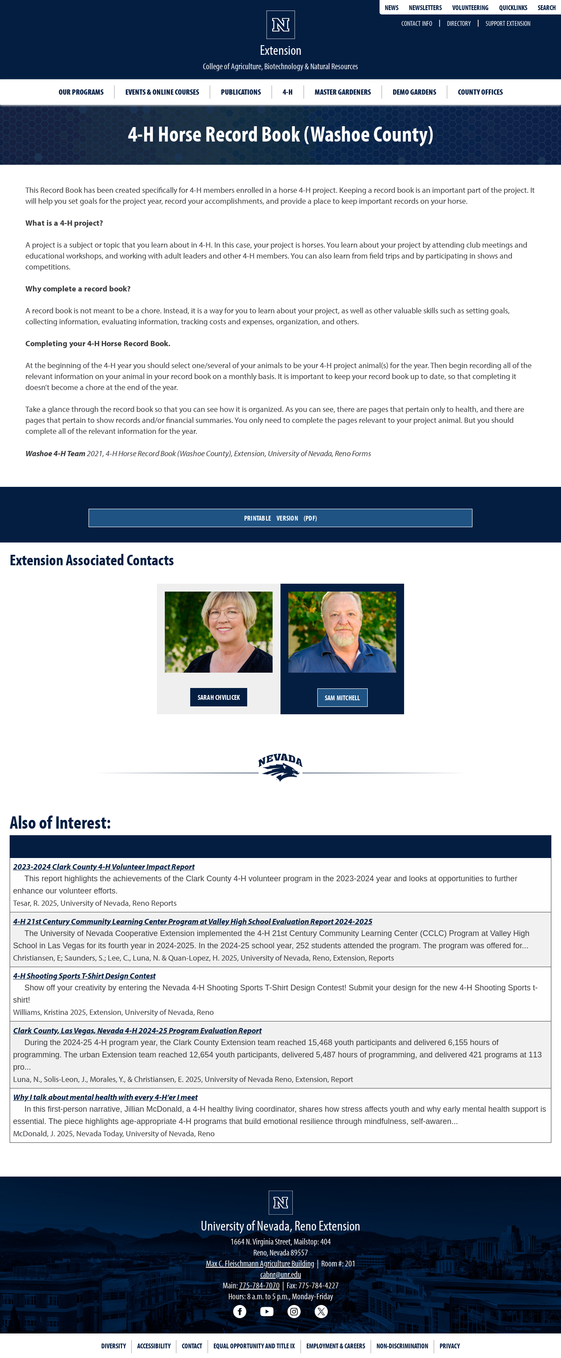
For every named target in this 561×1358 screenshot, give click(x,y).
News (391, 7)
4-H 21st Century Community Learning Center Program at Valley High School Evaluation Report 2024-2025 (193, 921)
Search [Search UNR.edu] (547, 7)
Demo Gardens (414, 92)
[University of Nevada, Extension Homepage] (281, 1203)
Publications (241, 92)
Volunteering (470, 7)
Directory (459, 23)
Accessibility (153, 1345)
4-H (288, 92)
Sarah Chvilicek (219, 697)
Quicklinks (513, 7)
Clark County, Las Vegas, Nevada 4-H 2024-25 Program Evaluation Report (137, 1030)
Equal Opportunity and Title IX (254, 1345)
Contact (192, 1345)
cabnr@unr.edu (280, 1274)
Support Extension (508, 23)
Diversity (113, 1345)
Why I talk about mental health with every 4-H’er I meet (105, 1097)
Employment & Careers (335, 1345)
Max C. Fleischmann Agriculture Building (260, 1263)
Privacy (450, 1345)
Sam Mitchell (342, 697)
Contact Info (416, 23)
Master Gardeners (343, 92)
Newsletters (425, 7)
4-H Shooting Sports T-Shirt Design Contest (84, 976)
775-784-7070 (259, 1285)
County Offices (480, 92)
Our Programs (81, 92)
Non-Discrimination (402, 1345)
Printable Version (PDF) (280, 518)
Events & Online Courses (162, 92)
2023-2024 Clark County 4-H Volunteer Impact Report (104, 867)
